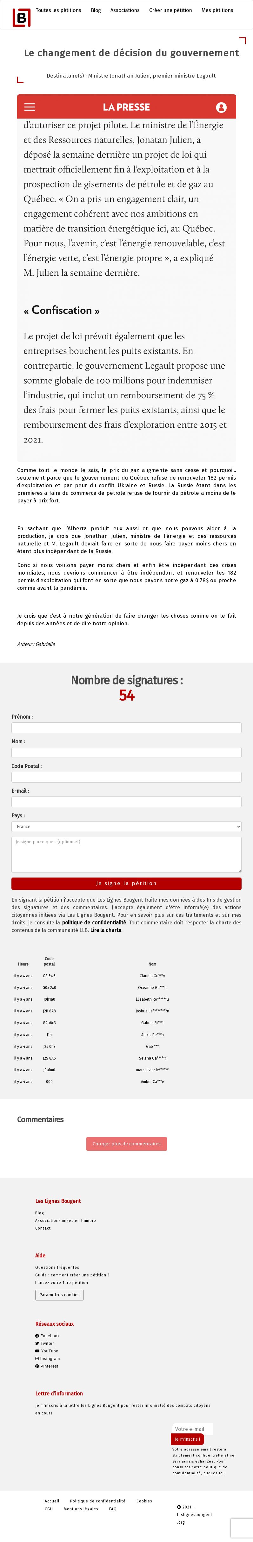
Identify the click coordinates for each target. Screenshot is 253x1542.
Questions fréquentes (57, 1267)
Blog (96, 10)
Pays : (18, 816)
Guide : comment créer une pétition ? (72, 1275)
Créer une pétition (170, 10)
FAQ (113, 1509)
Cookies (144, 1501)
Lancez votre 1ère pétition (61, 1283)
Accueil (52, 1501)
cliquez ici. (214, 1473)
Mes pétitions (217, 10)
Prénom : (22, 717)
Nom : (18, 742)
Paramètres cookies (59, 1295)
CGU (49, 1509)
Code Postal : (26, 766)
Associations (125, 10)
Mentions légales (81, 1509)
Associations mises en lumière (65, 1220)
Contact (43, 1228)
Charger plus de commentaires (127, 1144)
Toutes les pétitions (58, 10)
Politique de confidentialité (98, 1501)
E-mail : (20, 791)
